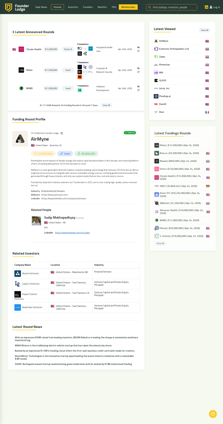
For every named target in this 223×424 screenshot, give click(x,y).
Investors (73, 7)
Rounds (57, 7)
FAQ (114, 7)
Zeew (162, 56)
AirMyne (40, 139)
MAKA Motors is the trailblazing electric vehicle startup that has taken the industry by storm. (63, 345)
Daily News (41, 7)
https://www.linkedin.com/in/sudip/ (72, 232)
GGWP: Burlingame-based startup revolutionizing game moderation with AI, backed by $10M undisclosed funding (73, 364)
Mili (161, 72)
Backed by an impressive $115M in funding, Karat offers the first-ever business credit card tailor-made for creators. (75, 351)
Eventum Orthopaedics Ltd (174, 48)
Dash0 (163, 104)
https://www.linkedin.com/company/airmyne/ (63, 198)
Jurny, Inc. (165, 88)
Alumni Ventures (30, 273)
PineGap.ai (165, 96)
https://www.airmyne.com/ (54, 195)
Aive (162, 111)
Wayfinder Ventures (32, 307)
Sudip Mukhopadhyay (59, 217)
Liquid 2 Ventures (30, 284)
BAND (29, 88)
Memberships (128, 7)
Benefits (102, 7)
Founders (88, 7)
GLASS (163, 80)
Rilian (29, 70)
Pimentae (165, 64)
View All (106, 105)
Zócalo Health (34, 49)
